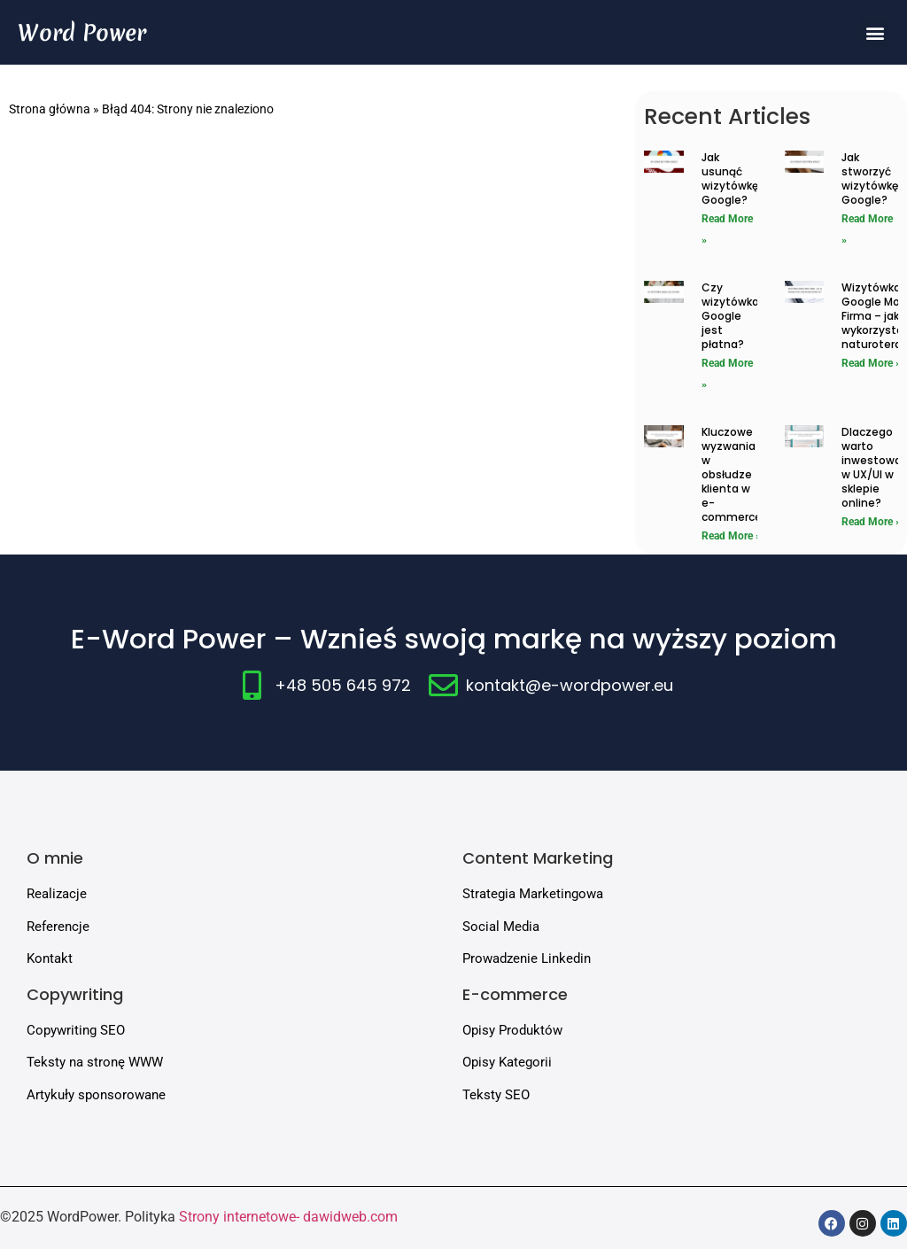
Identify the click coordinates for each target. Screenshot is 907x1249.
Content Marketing (537, 858)
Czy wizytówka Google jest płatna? (730, 316)
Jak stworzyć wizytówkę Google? (869, 178)
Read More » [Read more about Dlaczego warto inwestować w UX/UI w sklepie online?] (871, 522)
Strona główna (49, 109)
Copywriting (75, 994)
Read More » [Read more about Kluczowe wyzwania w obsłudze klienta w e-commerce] (731, 536)
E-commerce (515, 994)
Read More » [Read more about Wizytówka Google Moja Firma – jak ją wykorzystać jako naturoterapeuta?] (871, 363)
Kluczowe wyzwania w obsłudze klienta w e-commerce (732, 474)
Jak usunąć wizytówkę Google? (730, 178)
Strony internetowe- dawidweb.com (288, 1216)
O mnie (55, 858)
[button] (874, 32)
